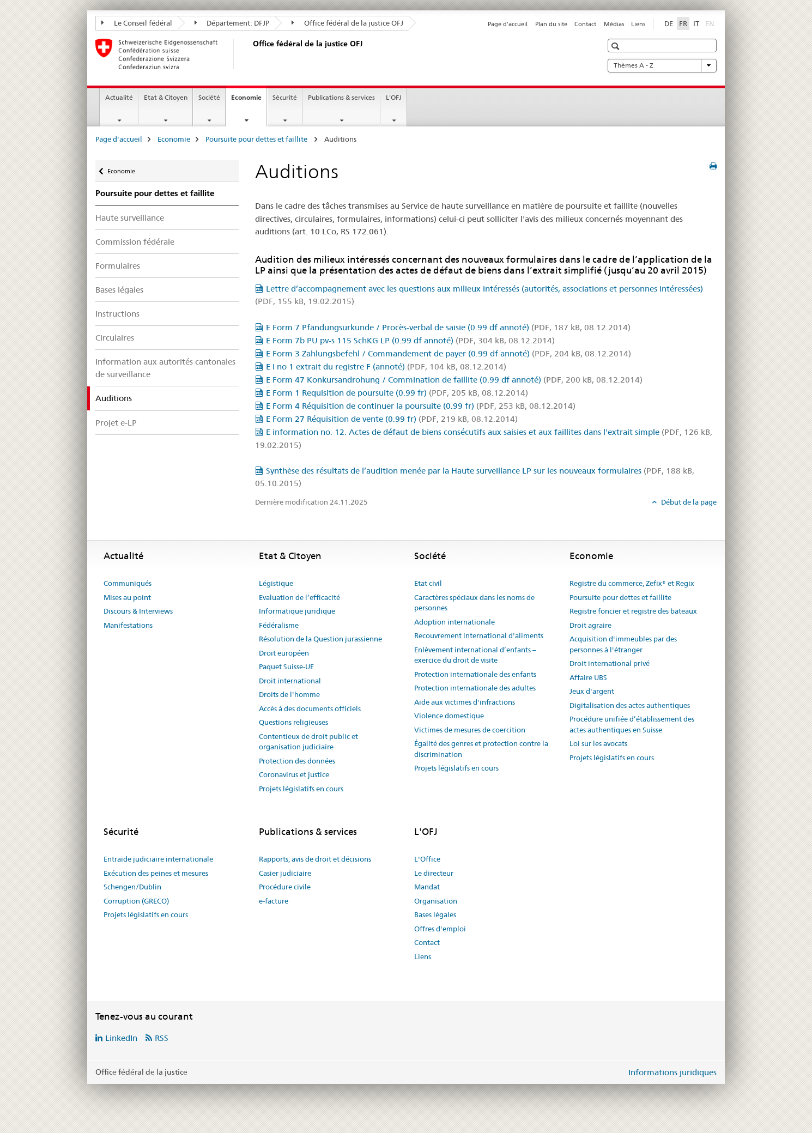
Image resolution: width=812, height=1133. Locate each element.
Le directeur (433, 873)
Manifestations (128, 625)
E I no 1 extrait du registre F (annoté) (386, 366)
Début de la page (688, 502)
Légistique (276, 583)
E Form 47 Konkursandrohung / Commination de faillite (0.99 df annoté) (454, 379)
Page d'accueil (508, 24)
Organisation (435, 900)
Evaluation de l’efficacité (299, 597)
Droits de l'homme (289, 694)
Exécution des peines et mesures (156, 873)
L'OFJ (394, 97)
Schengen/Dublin (132, 886)
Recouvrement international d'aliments (478, 635)
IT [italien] (696, 23)
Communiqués (128, 583)
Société (209, 97)
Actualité (119, 97)
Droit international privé (609, 663)
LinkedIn (121, 1038)
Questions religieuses (293, 722)
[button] (616, 46)
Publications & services (341, 97)
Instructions (117, 313)
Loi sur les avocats (598, 743)
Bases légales (119, 289)
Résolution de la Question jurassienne (320, 638)
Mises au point (127, 597)
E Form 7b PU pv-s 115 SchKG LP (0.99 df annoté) (410, 340)
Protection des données (297, 760)
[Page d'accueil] (250, 54)
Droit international (290, 680)
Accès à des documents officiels (310, 708)
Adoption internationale (454, 621)
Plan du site (551, 24)
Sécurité (284, 97)
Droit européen (284, 653)
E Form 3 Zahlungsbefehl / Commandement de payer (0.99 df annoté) (448, 353)
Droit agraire (590, 625)
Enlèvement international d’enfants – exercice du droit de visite (475, 655)
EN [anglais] (711, 23)
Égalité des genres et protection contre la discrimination (481, 749)
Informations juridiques (672, 1072)
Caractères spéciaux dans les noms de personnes (474, 603)
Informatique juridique (297, 611)
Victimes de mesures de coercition (469, 729)
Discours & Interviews (138, 611)
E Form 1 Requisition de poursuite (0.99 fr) (397, 392)
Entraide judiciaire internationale (158, 859)
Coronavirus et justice (294, 774)
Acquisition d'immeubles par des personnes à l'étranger (623, 644)
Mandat (427, 886)
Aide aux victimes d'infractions (464, 702)
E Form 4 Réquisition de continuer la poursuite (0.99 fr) (420, 406)
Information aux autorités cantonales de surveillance (165, 367)
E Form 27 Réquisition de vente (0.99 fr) (392, 419)
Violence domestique (449, 715)
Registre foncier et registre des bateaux (633, 611)
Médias (614, 24)
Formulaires (117, 265)
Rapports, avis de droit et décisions (315, 859)
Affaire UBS (588, 677)
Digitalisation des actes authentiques (629, 705)
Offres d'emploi (440, 928)
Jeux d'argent (591, 691)
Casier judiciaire (285, 873)
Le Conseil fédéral (136, 22)
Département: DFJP (232, 22)
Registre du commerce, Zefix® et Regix (631, 583)
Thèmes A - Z (662, 65)
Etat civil (428, 583)
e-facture (273, 900)
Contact (585, 24)
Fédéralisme (279, 625)
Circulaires (114, 337)
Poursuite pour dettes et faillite (257, 139)
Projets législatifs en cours (301, 788)
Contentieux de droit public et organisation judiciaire (308, 742)
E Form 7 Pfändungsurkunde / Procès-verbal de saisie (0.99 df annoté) (448, 327)
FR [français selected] (683, 23)
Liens (638, 24)
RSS (161, 1038)
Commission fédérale (134, 242)
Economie (248, 101)
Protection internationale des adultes (475, 687)
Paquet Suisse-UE (286, 666)
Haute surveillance (129, 218)
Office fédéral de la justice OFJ (347, 22)
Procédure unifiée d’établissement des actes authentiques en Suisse (631, 724)
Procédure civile (285, 886)
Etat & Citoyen (165, 97)
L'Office (427, 859)
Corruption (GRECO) (136, 900)
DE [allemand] (668, 23)
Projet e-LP (116, 422)
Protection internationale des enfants (475, 674)
